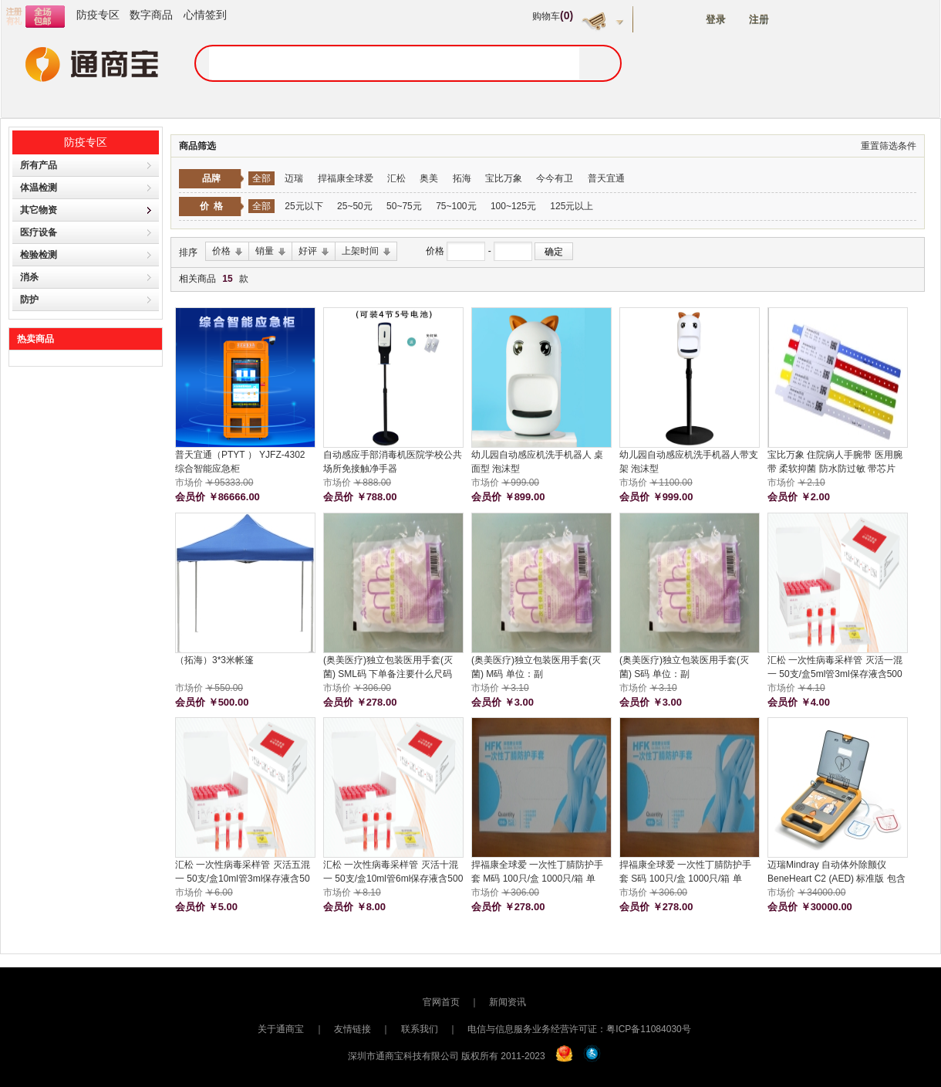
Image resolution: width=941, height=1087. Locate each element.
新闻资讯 (507, 1002)
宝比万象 (503, 178)
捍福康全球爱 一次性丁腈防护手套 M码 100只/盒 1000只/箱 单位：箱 (537, 872)
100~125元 (513, 206)
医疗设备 (38, 232)
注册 (759, 19)
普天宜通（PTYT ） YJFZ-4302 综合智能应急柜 (240, 461)
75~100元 (456, 206)
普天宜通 (606, 178)
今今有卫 (554, 178)
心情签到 (205, 14)
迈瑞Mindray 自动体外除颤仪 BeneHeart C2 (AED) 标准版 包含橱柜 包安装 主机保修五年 (836, 872)
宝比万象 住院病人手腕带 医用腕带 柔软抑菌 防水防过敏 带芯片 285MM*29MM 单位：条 (834, 462)
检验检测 (38, 254)
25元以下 (303, 206)
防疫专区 (98, 14)
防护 (29, 299)
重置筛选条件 (888, 146)
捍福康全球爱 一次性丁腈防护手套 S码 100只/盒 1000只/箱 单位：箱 (685, 872)
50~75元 (404, 206)
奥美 (429, 178)
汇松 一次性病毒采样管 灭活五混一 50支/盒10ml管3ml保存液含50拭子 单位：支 (242, 872)
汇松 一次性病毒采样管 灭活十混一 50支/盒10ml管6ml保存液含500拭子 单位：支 (393, 872)
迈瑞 (294, 178)
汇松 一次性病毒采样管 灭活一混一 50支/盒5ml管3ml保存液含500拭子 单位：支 (834, 668)
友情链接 (352, 1029)
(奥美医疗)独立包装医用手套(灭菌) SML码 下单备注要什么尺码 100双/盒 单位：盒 (388, 668)
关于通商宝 (281, 1029)
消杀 (29, 277)
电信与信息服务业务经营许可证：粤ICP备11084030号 (578, 1029)
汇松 (396, 178)
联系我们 (419, 1029)
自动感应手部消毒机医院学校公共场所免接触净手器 (392, 461)
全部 (261, 178)
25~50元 (355, 206)
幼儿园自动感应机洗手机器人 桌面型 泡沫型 (537, 461)
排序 (188, 252)
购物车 (552, 16)
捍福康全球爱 (345, 178)
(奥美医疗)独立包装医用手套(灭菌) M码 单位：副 (536, 667)
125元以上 (571, 206)
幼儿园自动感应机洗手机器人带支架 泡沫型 (688, 461)
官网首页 (441, 1002)
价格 (436, 251)
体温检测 (38, 187)
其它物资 (38, 210)
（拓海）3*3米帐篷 (214, 660)
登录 (716, 19)
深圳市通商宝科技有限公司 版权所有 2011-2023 (446, 1056)
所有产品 (38, 165)
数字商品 (151, 14)
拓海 (462, 178)
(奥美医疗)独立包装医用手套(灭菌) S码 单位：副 (684, 667)
